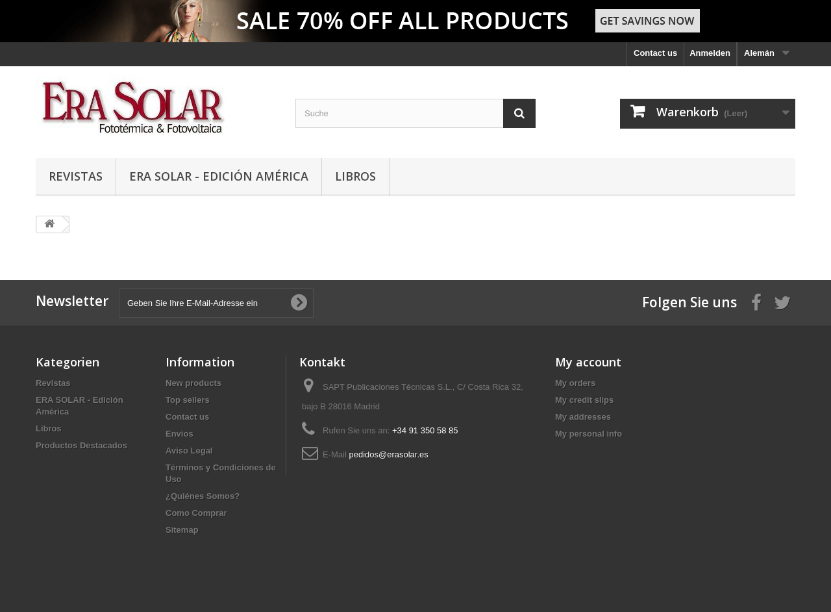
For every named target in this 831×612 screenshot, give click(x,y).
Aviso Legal (189, 450)
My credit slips (584, 400)
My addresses (583, 417)
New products (193, 383)
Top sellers (188, 400)
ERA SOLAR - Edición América (218, 176)
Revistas (76, 176)
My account (588, 362)
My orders (575, 383)
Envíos (179, 434)
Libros (355, 176)
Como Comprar (196, 513)
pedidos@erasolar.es (388, 454)
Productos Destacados (81, 445)
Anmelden (709, 53)
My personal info (588, 434)
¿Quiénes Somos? (203, 496)
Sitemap (182, 530)
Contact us (655, 53)
